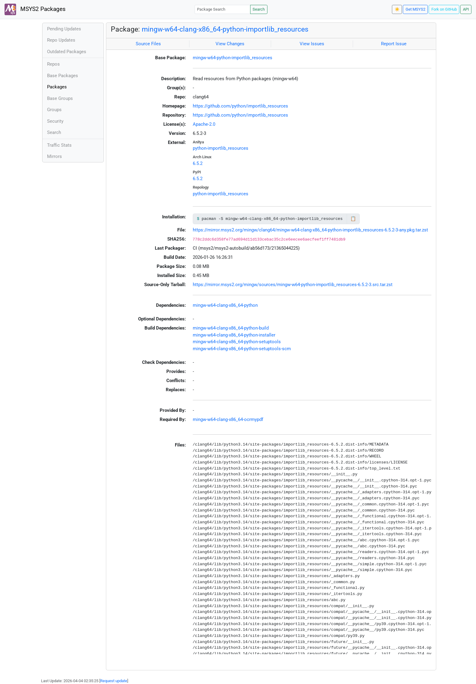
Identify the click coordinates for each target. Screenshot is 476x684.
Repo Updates (61, 40)
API (466, 9)
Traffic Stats (59, 145)
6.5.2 (197, 163)
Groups (54, 109)
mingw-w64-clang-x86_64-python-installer (234, 335)
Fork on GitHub (444, 9)
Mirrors (54, 156)
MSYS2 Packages (35, 9)
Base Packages (62, 75)
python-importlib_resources (220, 148)
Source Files (148, 43)
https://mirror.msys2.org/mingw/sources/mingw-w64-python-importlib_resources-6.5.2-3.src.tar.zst (293, 284)
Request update (113, 681)
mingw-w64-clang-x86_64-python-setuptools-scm (242, 348)
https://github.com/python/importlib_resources (240, 106)
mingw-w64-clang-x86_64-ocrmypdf (228, 419)
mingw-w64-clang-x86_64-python (225, 305)
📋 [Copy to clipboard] (353, 218)
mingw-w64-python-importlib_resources (232, 57)
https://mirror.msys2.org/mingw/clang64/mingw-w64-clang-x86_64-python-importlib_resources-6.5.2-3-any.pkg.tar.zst (310, 230)
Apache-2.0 (204, 124)
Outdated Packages (66, 51)
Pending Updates (64, 29)
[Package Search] (222, 9)
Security (55, 121)
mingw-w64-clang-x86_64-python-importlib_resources (225, 29)
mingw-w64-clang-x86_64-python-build (231, 328)
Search (259, 9)
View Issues (312, 43)
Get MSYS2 (415, 9)
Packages (57, 87)
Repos (53, 64)
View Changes (230, 43)
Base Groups (60, 98)
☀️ (397, 9)
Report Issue (393, 43)
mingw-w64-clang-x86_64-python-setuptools (237, 341)
